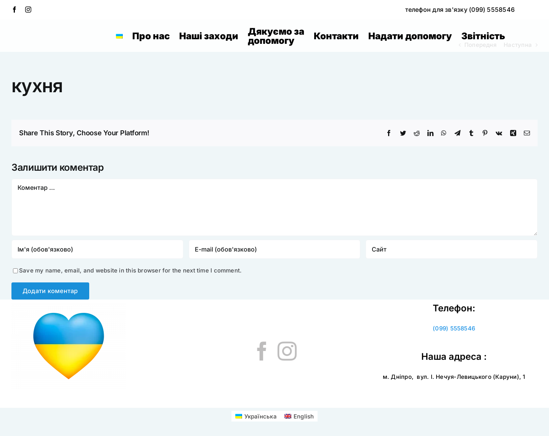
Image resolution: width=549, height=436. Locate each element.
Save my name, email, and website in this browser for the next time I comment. (130, 270)
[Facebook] (261, 351)
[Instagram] (287, 351)
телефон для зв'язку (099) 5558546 (460, 9)
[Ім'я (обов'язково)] (97, 249)
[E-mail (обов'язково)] (275, 249)
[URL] (452, 249)
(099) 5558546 (454, 328)
